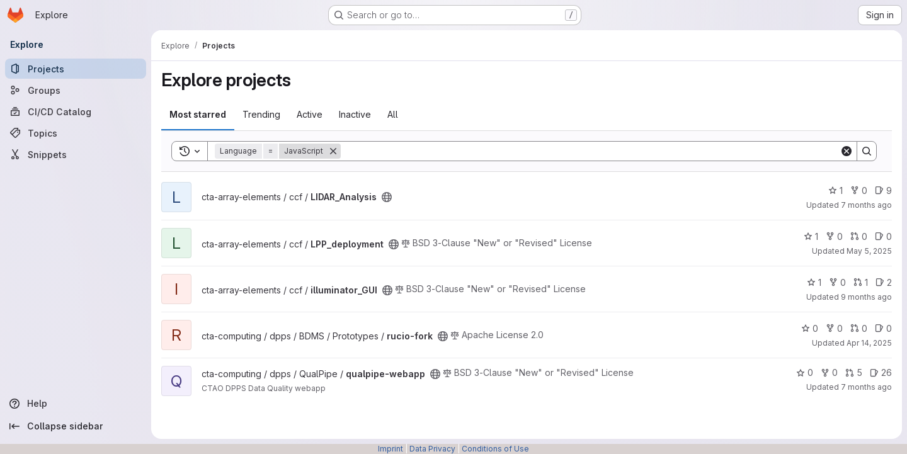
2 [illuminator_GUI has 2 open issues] (884, 282)
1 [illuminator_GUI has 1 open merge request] (860, 282)
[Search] (590, 151)
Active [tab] (309, 114)
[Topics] (75, 133)
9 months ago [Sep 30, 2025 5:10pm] (866, 297)
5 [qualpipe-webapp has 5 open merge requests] (853, 372)
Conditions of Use (495, 448)
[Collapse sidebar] (75, 426)
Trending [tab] (261, 114)
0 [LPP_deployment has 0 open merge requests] (858, 236)
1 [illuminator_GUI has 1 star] (814, 282)
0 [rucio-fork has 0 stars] (809, 328)
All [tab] (392, 114)
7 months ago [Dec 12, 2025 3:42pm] (866, 387)
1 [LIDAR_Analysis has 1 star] (835, 190)
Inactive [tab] (355, 114)
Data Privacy (432, 448)
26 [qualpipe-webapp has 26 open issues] (881, 372)
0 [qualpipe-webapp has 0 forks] (829, 372)
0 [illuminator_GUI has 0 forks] (837, 282)
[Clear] (846, 151)
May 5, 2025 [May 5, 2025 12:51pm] (869, 251)
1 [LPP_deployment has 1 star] (811, 236)
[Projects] (75, 69)
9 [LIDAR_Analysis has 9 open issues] (883, 190)
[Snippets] (75, 154)
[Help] (75, 404)
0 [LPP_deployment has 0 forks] (834, 236)
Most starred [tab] (197, 114)
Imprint (390, 448)
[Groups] (75, 90)
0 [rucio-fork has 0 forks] (834, 328)
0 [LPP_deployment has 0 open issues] (883, 236)
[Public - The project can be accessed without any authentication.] (387, 197)
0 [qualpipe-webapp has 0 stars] (804, 372)
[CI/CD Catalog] (75, 111)
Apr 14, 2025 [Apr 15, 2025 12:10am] (869, 343)
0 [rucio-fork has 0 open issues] (883, 328)
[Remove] (333, 151)
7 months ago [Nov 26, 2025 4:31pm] (866, 205)
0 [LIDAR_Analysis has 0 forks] (858, 190)
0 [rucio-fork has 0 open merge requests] (858, 328)
